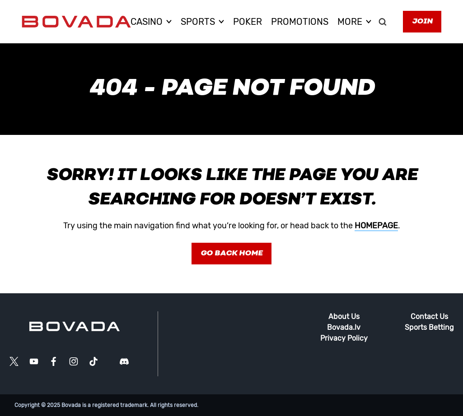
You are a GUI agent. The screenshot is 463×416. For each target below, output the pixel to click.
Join (422, 21)
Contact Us (429, 316)
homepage (376, 226)
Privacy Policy (344, 338)
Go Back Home (231, 253)
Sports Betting (429, 327)
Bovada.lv (343, 327)
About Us (344, 316)
